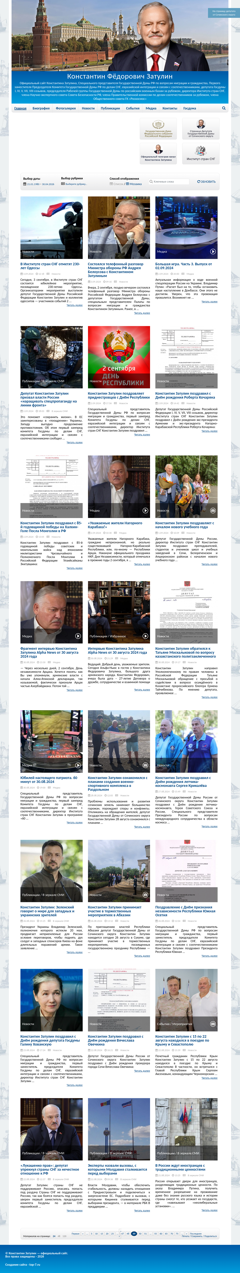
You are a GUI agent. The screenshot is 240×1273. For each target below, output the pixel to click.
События (133, 108)
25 (112, 1233)
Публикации (110, 108)
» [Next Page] (186, 1233)
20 (107, 1233)
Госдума (189, 108)
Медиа (151, 108)
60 (161, 1233)
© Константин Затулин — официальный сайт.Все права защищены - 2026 (36, 1255)
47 (122, 1233)
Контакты (170, 108)
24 (54, 1236)
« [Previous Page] (82, 1233)
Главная (20, 108)
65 (166, 1233)
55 (155, 1233)
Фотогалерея (66, 108)
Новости (88, 108)
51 (145, 1233)
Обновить (206, 182)
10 (96, 1233)
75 (177, 1233)
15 (101, 1233)
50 (140, 1233)
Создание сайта (16, 1265)
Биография (41, 108)
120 (64, 1236)
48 (59, 1236)
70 (171, 1233)
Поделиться (210, 1236)
